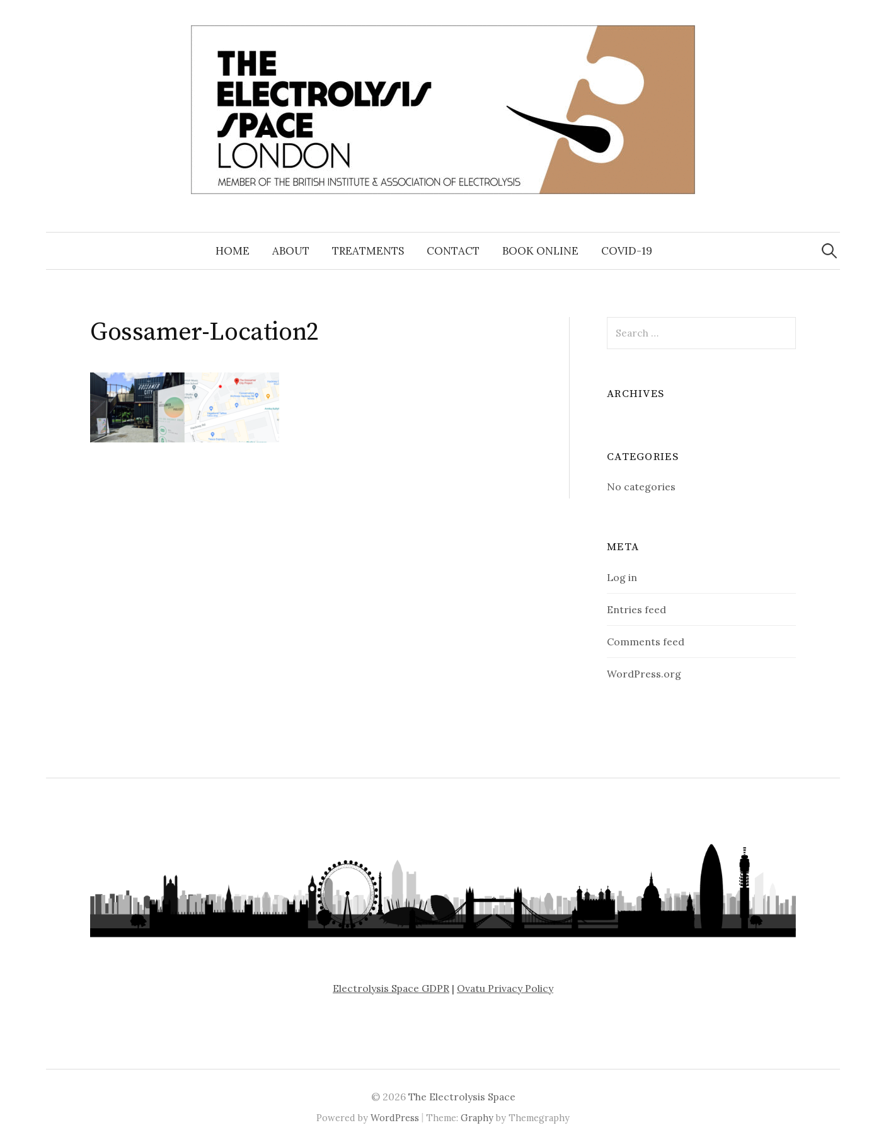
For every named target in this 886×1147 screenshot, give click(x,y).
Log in (622, 577)
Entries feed (636, 609)
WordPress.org (644, 673)
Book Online (540, 251)
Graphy (477, 1118)
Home (233, 251)
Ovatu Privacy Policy (505, 988)
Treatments (368, 251)
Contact (453, 251)
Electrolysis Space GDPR (391, 988)
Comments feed (645, 641)
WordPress (395, 1118)
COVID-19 (626, 251)
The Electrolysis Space (461, 1096)
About (290, 251)
